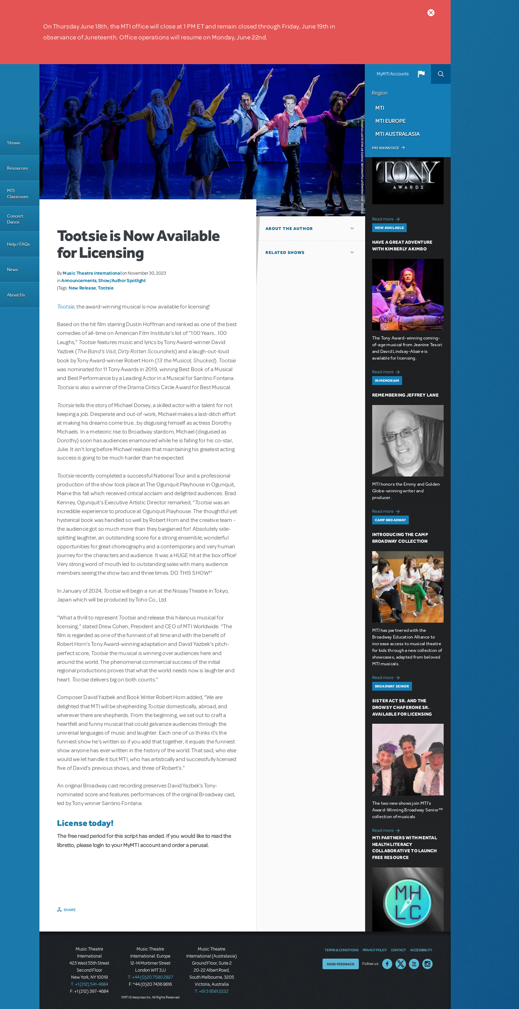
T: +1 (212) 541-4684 (89, 984)
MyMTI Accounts (393, 74)
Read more (387, 218)
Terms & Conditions (341, 950)
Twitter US (400, 964)
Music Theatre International (92, 273)
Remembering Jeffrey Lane (405, 395)
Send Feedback (341, 964)
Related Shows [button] (285, 252)
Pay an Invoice (385, 147)
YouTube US (414, 964)
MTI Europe (390, 120)
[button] (421, 74)
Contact (398, 950)
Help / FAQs (18, 244)
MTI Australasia (397, 133)
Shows (13, 143)
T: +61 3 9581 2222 (212, 991)
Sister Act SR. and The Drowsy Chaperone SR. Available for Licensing (402, 707)
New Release (82, 288)
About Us (16, 295)
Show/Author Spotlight (121, 280)
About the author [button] (289, 228)
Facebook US (387, 964)
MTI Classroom (17, 194)
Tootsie (105, 288)
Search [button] (441, 74)
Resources (17, 168)
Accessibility (421, 950)
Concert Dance (15, 219)
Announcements (78, 280)
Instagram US (427, 964)
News (12, 270)
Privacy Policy (375, 950)
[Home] (19, 97)
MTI (379, 107)
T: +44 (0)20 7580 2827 (150, 977)
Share (70, 909)
